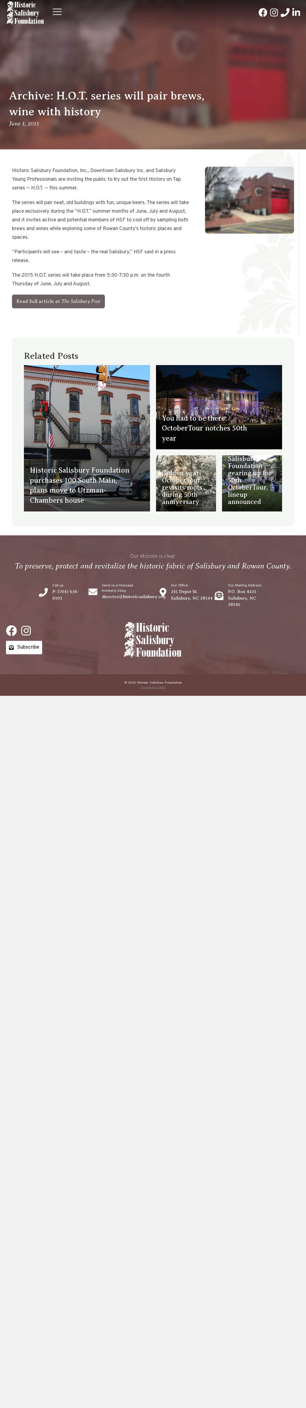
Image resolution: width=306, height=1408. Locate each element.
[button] (57, 12)
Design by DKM (153, 687)
